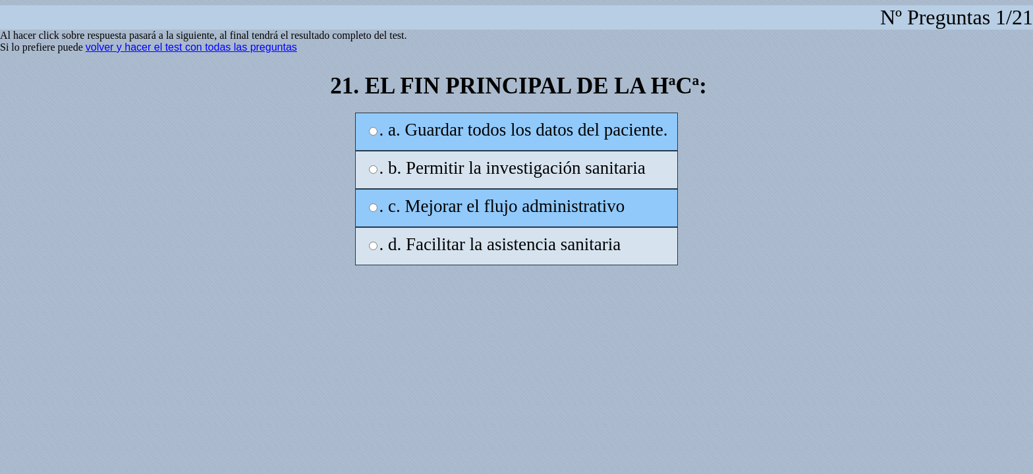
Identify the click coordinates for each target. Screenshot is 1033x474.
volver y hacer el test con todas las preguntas (191, 47)
